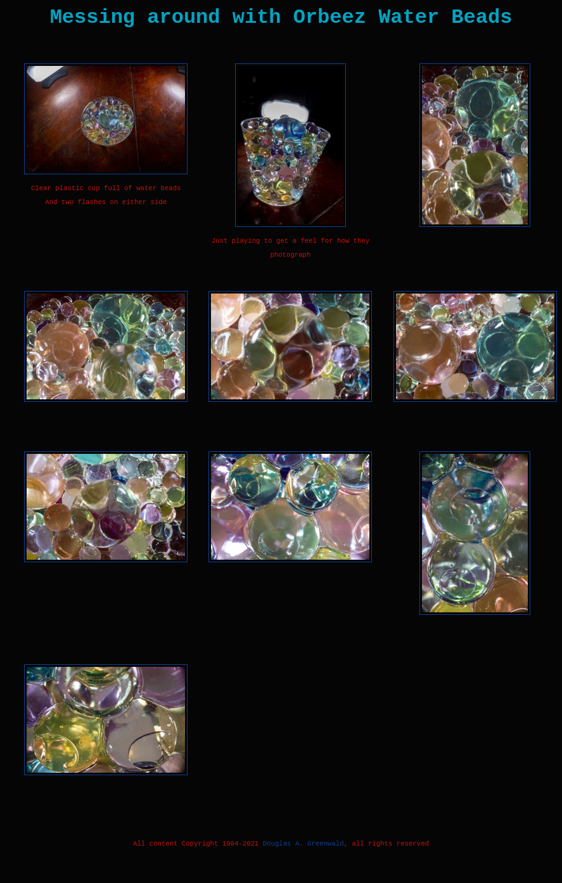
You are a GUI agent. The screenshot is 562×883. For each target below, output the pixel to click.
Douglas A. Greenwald (303, 843)
